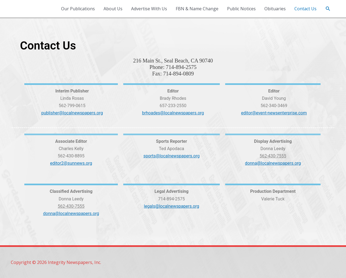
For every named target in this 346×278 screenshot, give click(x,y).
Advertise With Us (149, 9)
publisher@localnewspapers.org (72, 112)
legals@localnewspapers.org (171, 206)
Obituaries (275, 9)
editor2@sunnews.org (71, 163)
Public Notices (241, 9)
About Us (113, 9)
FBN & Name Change (197, 9)
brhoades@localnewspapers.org (173, 112)
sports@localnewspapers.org (171, 155)
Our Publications (78, 9)
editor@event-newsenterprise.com (274, 112)
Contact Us (305, 9)
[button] (328, 9)
